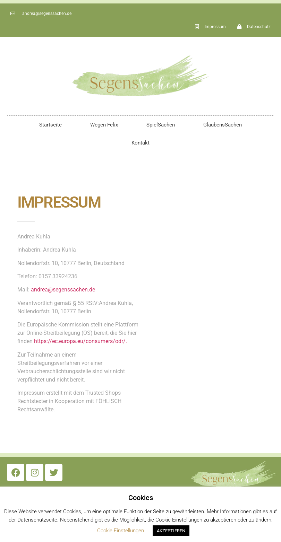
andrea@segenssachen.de (63, 289)
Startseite (50, 125)
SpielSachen (160, 125)
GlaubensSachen (222, 125)
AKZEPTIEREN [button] (171, 530)
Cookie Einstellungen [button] (120, 530)
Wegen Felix (104, 125)
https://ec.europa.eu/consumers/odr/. (80, 341)
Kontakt (140, 143)
